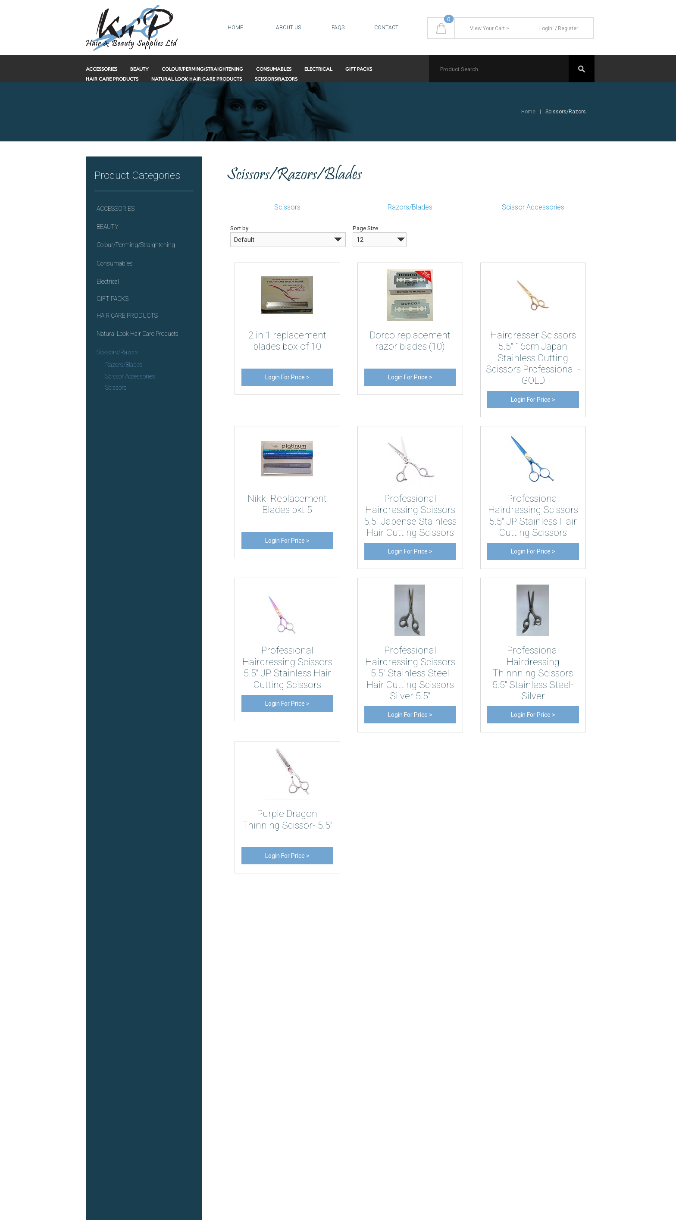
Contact (386, 28)
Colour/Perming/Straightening (202, 69)
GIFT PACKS (358, 69)
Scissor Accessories (130, 376)
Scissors (116, 387)
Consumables (273, 69)
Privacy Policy (365, 1003)
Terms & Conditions (373, 1034)
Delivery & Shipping (373, 987)
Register (566, 28)
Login (545, 28)
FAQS (338, 28)
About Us (288, 28)
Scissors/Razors (276, 79)
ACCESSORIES (101, 69)
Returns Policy (366, 1019)
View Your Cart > (489, 28)
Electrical (318, 69)
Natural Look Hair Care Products (196, 79)
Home (235, 28)
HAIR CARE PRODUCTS (112, 79)
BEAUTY (139, 69)
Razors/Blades (124, 364)
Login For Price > (287, 377)
